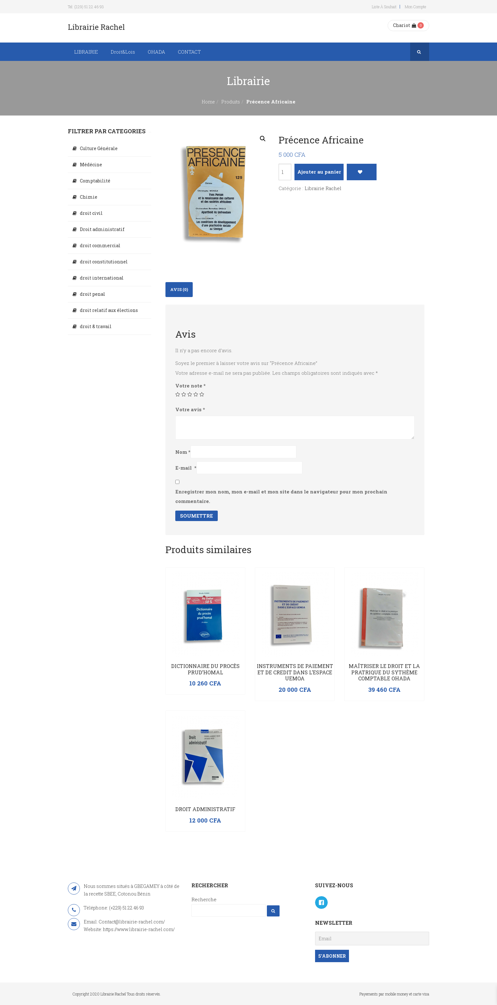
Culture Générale (99, 148)
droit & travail (96, 326)
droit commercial (100, 245)
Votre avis (190, 409)
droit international (102, 278)
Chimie (88, 197)
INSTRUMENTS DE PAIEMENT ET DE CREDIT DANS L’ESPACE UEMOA (295, 672)
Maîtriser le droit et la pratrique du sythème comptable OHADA (384, 672)
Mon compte (415, 7)
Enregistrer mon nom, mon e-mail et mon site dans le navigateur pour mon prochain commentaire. (281, 496)
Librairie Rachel (323, 188)
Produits (230, 102)
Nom (182, 452)
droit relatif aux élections (109, 310)
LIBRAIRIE (86, 52)
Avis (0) (179, 289)
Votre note (190, 385)
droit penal (92, 294)
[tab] (179, 289)
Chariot (404, 25)
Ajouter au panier (319, 172)
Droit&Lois (123, 52)
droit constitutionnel (104, 262)
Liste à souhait (384, 7)
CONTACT (189, 52)
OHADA (156, 52)
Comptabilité (95, 181)
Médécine (91, 165)
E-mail (186, 468)
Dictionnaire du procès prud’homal (205, 669)
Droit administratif (205, 809)
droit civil (91, 213)
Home (208, 102)
